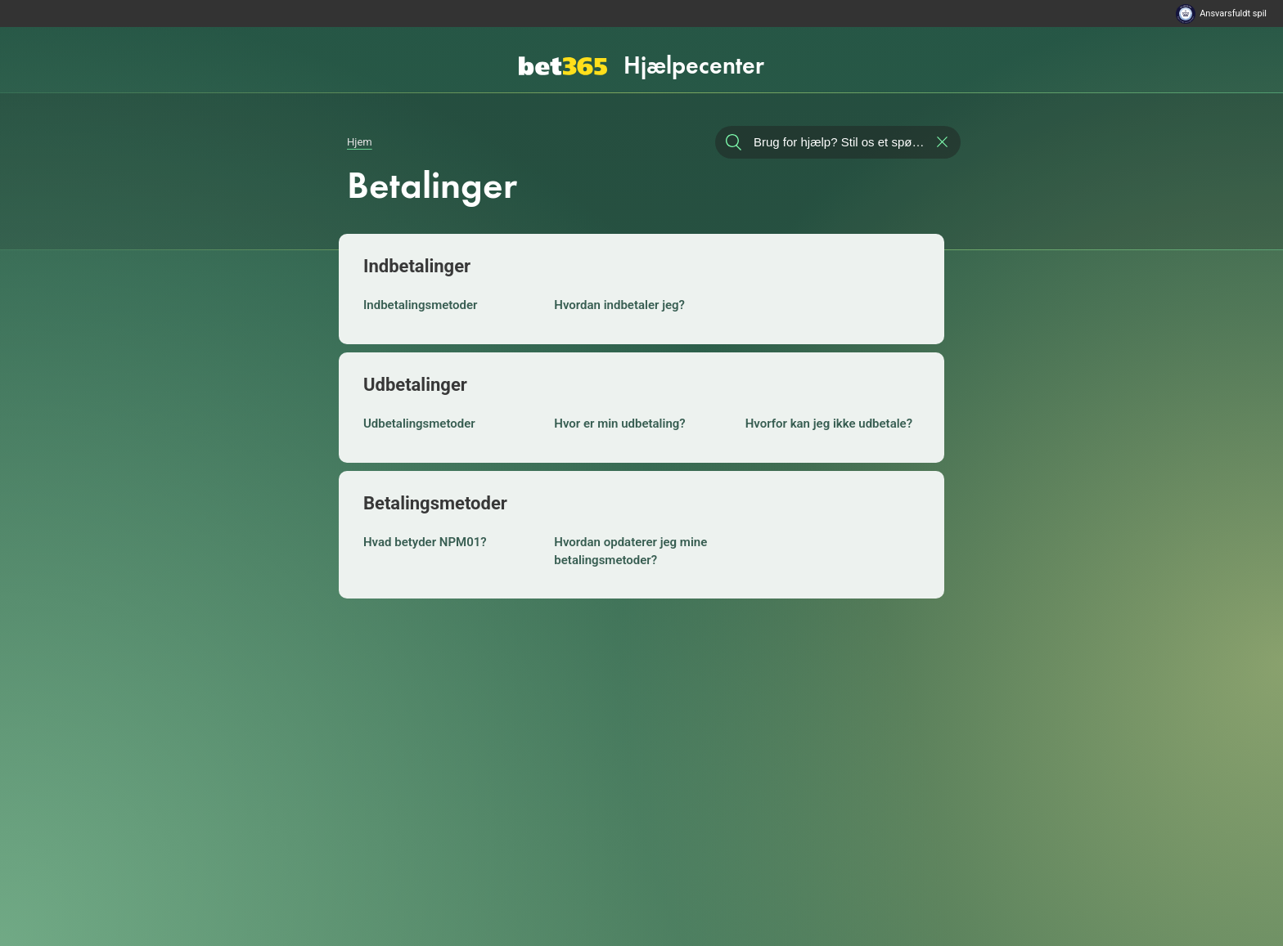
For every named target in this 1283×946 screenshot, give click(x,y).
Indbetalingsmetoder (420, 305)
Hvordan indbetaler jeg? (619, 305)
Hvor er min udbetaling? (619, 423)
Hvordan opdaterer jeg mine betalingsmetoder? (630, 551)
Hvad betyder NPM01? (425, 542)
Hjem (359, 142)
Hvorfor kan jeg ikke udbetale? (828, 423)
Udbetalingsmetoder (419, 423)
